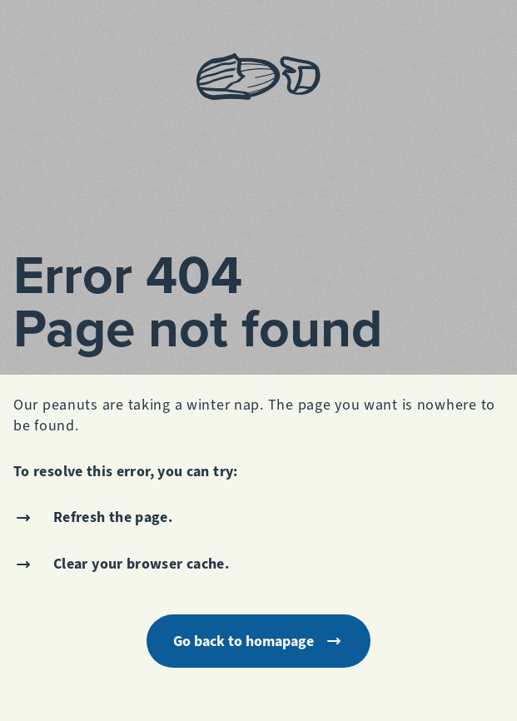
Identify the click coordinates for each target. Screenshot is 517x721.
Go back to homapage (258, 641)
